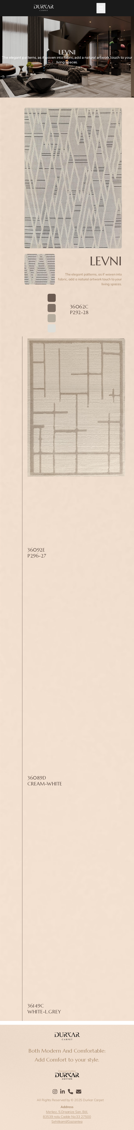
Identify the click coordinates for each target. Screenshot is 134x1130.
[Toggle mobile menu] (101, 8)
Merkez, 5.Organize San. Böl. (67, 1112)
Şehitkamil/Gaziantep (66, 1121)
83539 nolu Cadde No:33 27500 (67, 1117)
